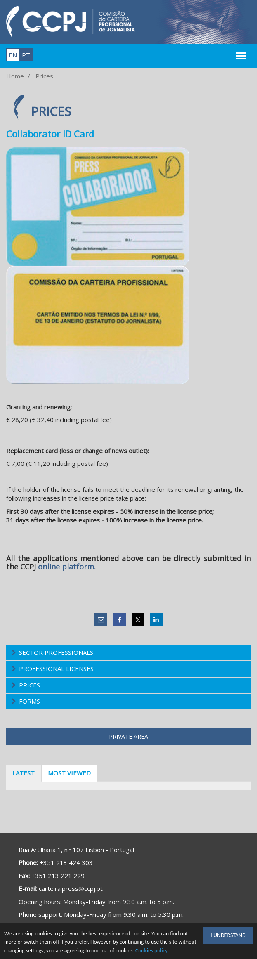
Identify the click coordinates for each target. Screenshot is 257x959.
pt (26, 55)
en (13, 55)
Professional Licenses (56, 668)
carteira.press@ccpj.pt (71, 888)
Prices (44, 76)
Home (15, 76)
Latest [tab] (23, 773)
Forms (29, 701)
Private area (128, 736)
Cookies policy (151, 950)
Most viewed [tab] (69, 773)
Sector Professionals (56, 652)
